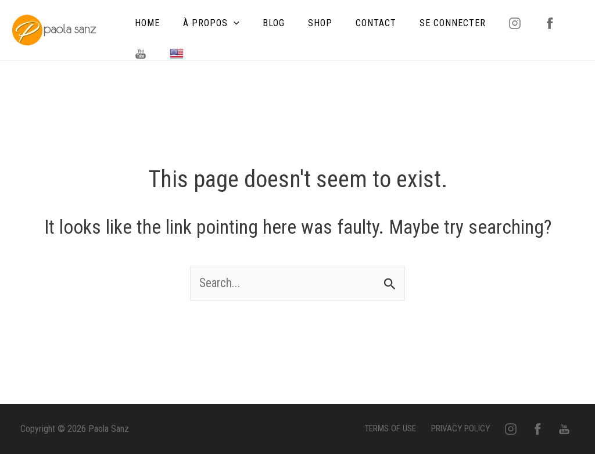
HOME (144, 22)
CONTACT (355, 22)
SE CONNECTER (427, 22)
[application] (226, 23)
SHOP (304, 22)
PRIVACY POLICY (479, 428)
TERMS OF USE (409, 428)
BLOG (262, 22)
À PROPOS (204, 23)
